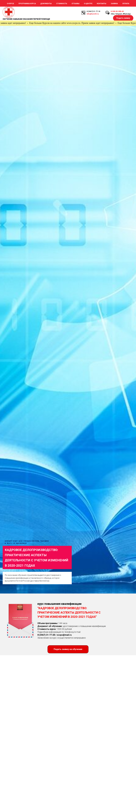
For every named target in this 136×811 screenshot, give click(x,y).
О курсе (10, 4)
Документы (46, 4)
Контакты (101, 4)
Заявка (114, 4)
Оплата (125, 4)
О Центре (88, 4)
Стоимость (61, 4)
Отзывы (75, 4)
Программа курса (27, 4)
